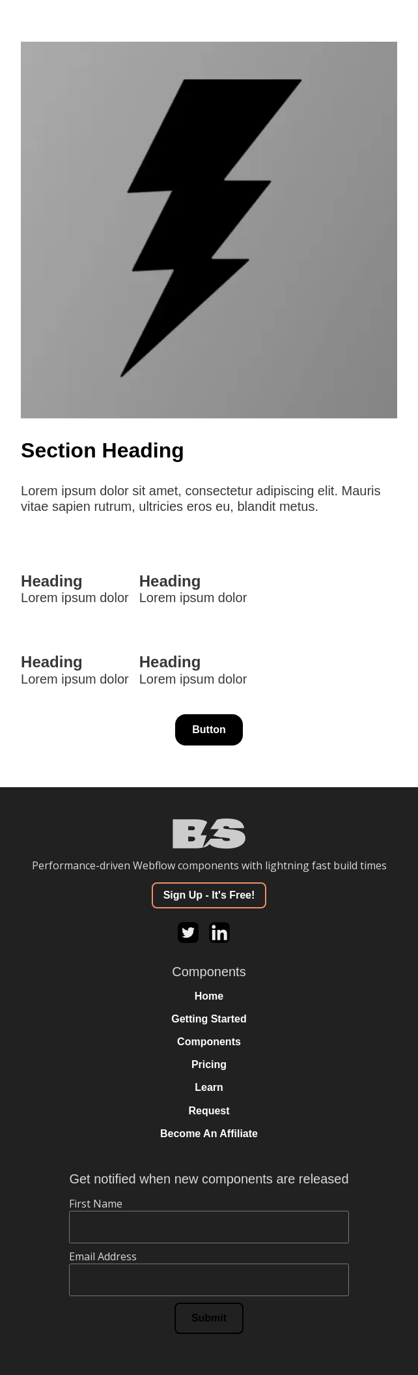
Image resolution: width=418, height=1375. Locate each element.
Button (209, 729)
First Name (95, 1204)
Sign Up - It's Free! (209, 895)
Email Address (103, 1257)
